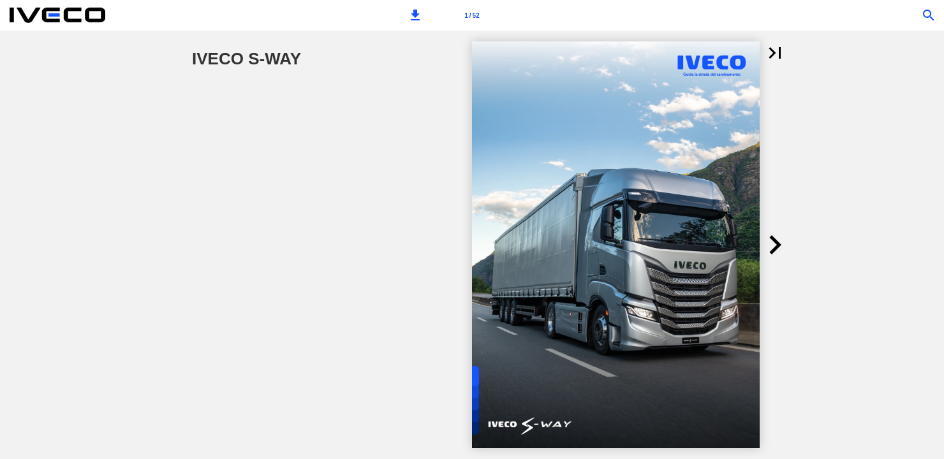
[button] (415, 15)
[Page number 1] (472, 15)
